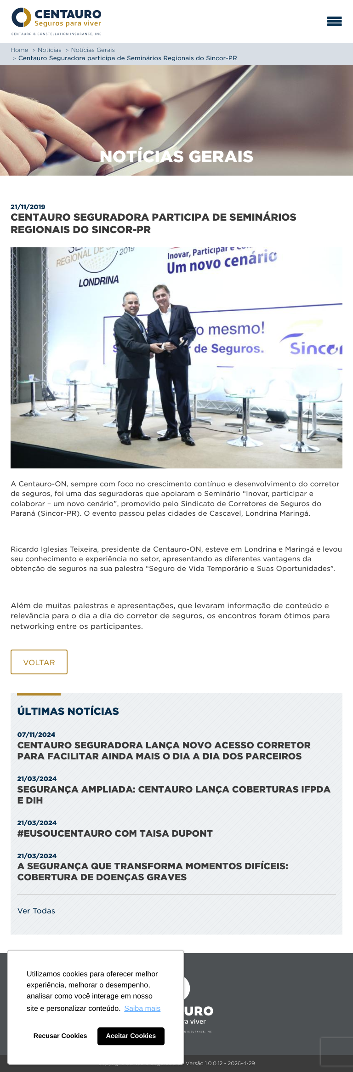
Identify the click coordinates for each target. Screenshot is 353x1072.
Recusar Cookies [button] (60, 1036)
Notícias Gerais (93, 50)
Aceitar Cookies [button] (131, 1036)
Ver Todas (36, 911)
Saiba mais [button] (142, 1009)
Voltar (39, 662)
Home (19, 50)
